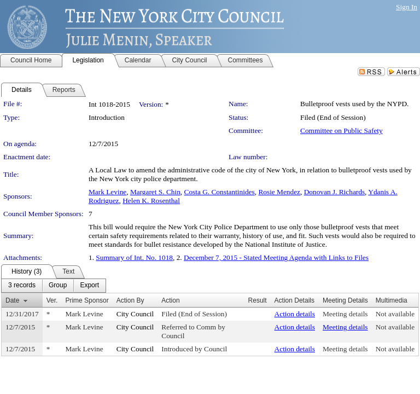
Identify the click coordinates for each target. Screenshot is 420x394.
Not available (395, 314)
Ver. (52, 300)
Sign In (406, 7)
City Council (135, 314)
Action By (130, 300)
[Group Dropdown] (57, 285)
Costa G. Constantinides (219, 192)
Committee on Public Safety (341, 130)
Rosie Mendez (279, 192)
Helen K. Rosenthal (151, 200)
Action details (295, 314)
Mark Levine (107, 192)
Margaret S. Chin (155, 192)
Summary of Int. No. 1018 (134, 257)
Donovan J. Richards (334, 192)
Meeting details (345, 314)
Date (12, 300)
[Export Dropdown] (89, 285)
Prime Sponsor (86, 300)
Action (170, 300)
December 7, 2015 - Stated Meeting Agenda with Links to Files (276, 257)
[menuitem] (22, 285)
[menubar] (53, 286)
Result (257, 300)
